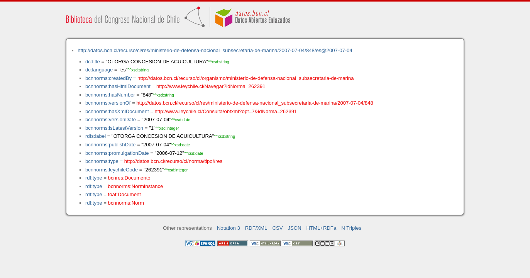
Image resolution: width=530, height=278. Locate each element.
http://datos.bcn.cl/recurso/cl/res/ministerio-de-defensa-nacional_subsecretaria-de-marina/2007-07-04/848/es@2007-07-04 (215, 50)
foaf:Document (124, 194)
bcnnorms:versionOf (107, 103)
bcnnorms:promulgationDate (117, 153)
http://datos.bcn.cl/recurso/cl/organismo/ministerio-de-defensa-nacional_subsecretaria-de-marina (245, 78)
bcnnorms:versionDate (110, 119)
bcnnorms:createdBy (108, 78)
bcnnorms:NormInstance (135, 186)
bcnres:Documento (129, 178)
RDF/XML (256, 228)
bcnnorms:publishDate (110, 144)
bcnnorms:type (102, 161)
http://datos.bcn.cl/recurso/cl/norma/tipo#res (173, 161)
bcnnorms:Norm (126, 203)
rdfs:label (95, 136)
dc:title (92, 61)
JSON (294, 228)
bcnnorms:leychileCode (111, 170)
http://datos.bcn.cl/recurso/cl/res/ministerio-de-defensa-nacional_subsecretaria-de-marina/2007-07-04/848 (254, 103)
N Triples (351, 228)
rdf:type (93, 178)
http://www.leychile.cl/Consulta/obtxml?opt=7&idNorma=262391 (226, 111)
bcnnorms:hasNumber (110, 95)
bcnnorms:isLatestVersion (114, 128)
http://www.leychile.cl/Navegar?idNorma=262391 (210, 86)
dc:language (99, 70)
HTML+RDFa (321, 228)
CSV (277, 228)
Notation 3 (228, 228)
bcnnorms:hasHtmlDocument (118, 86)
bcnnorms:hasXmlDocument (117, 111)
